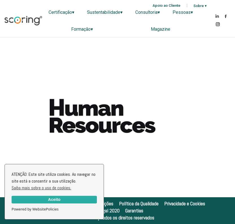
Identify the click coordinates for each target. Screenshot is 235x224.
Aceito (54, 199)
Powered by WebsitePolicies (35, 209)
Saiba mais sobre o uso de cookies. (41, 188)
